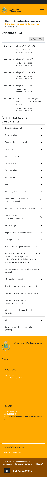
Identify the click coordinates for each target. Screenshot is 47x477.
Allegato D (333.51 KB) (25, 46)
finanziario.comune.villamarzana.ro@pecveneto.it (23, 417)
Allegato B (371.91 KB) (25, 72)
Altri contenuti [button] (11, 320)
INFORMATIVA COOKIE (22, 470)
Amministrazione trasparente (27, 20)
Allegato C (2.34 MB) (24, 59)
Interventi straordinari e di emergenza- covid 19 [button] (16, 302)
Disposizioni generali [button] (13, 127)
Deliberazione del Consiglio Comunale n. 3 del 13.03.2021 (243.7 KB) (29, 101)
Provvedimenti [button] (11, 177)
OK (7, 471)
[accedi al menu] (42, 10)
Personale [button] (9, 149)
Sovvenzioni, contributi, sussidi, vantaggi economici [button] (18, 200)
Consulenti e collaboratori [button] (16, 142)
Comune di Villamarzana (15, 10)
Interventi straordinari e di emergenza (21, 293)
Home (8, 20)
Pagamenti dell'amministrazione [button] (18, 232)
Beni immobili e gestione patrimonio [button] (20, 208)
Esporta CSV (36, 39)
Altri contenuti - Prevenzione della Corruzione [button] (20, 311)
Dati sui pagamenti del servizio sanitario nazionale (22, 271)
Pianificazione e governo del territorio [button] (21, 246)
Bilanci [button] (7, 184)
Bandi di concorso (12, 156)
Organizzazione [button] (11, 135)
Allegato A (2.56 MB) (24, 85)
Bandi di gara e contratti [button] (15, 191)
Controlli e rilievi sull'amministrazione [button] (14, 217)
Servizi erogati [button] (11, 225)
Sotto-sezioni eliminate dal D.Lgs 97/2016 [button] (19, 328)
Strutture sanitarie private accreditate (21, 286)
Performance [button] (10, 163)
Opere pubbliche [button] (12, 239)
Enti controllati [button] (11, 170)
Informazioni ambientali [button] (15, 279)
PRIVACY (39, 463)
